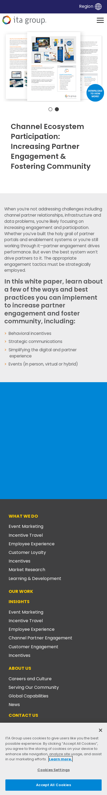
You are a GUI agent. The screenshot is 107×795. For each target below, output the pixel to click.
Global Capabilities (28, 696)
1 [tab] (50, 109)
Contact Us (23, 715)
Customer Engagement (33, 647)
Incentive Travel (26, 535)
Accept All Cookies (53, 784)
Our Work (21, 591)
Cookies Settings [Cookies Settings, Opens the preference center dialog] (53, 769)
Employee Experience (32, 544)
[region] (53, 759)
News (14, 704)
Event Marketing (26, 526)
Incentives (19, 561)
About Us (20, 668)
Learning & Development (35, 578)
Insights (19, 602)
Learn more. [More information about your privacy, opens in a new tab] (60, 759)
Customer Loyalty (27, 552)
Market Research (27, 570)
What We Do (23, 516)
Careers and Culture (30, 679)
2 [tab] (57, 109)
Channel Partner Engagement (40, 638)
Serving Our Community (34, 687)
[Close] (100, 730)
